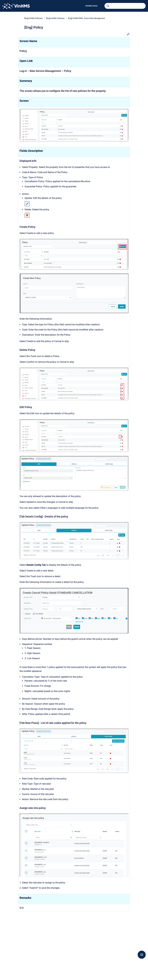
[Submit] (108, 6)
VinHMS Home (91, 6)
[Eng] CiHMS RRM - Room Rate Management (86, 18)
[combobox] (125, 6)
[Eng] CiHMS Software (33, 18)
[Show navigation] (142, 955)
